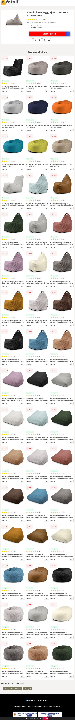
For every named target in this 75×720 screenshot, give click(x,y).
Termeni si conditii (20, 707)
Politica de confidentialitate (38, 707)
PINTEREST (43, 700)
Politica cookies (55, 707)
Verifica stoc (56, 34)
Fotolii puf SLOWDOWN (12, 689)
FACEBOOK (31, 700)
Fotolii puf (27, 689)
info (22, 91)
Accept (45, 718)
